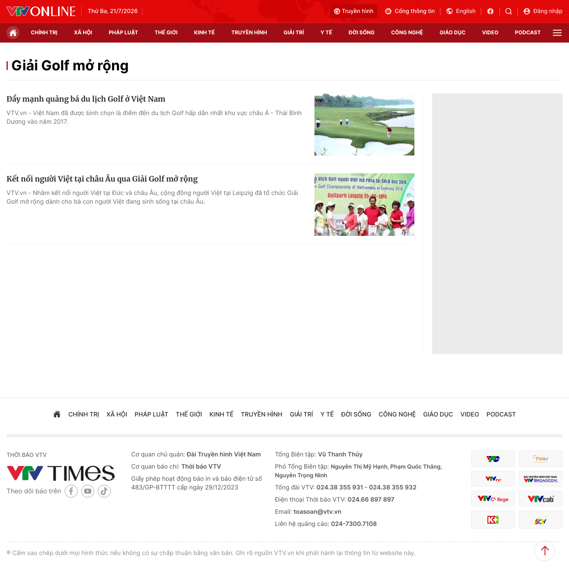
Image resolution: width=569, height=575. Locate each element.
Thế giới (166, 32)
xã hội (83, 32)
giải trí (294, 32)
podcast (528, 32)
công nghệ (407, 32)
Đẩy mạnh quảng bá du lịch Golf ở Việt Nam (86, 99)
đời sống (362, 32)
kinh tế (204, 32)
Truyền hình (354, 11)
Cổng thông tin (409, 11)
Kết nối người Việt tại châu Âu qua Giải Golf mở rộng (102, 179)
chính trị (44, 32)
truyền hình (249, 32)
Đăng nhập (542, 11)
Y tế (326, 32)
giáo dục (453, 32)
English (461, 11)
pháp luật (123, 32)
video (490, 32)
